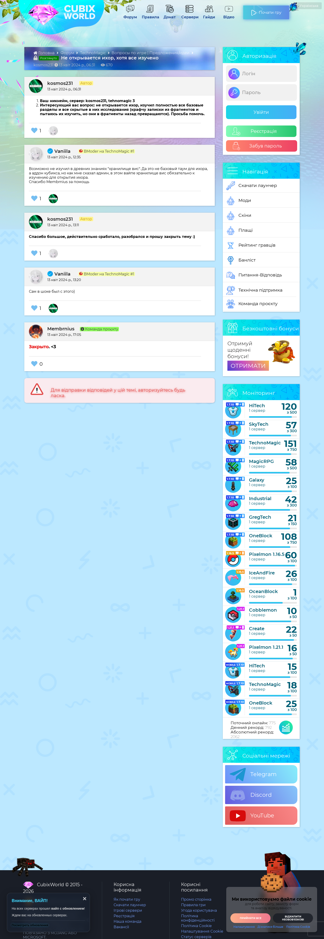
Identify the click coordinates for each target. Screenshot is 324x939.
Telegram (253, 774)
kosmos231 (60, 83)
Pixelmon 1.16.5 (267, 554)
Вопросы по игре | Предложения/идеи (151, 52)
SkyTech (258, 424)
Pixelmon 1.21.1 (266, 647)
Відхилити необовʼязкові (293, 918)
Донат (168, 15)
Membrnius (60, 329)
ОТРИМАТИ (248, 365)
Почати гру (266, 11)
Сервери (188, 15)
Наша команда (127, 921)
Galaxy (256, 480)
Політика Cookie (196, 926)
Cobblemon (263, 610)
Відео (226, 15)
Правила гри (193, 905)
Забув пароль (257, 146)
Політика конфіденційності (198, 918)
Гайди (207, 15)
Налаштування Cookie (202, 931)
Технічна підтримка (254, 290)
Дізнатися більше (270, 926)
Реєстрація (254, 131)
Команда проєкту (252, 304)
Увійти (261, 112)
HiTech (257, 405)
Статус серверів (196, 937)
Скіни (238, 215)
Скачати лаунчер (251, 185)
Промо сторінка (196, 899)
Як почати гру (127, 899)
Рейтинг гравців (251, 245)
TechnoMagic (93, 52)
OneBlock (260, 535)
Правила (149, 15)
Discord (251, 795)
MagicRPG (261, 461)
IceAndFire (262, 573)
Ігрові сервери (128, 910)
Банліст (241, 260)
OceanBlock (263, 591)
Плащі (239, 230)
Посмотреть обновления (30, 925)
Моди (238, 200)
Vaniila (58, 151)
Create (256, 628)
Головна (45, 52)
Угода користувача (199, 910)
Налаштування (244, 926)
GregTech (260, 517)
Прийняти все (250, 918)
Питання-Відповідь (254, 275)
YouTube (252, 816)
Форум (128, 15)
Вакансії (121, 927)
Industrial (260, 498)
